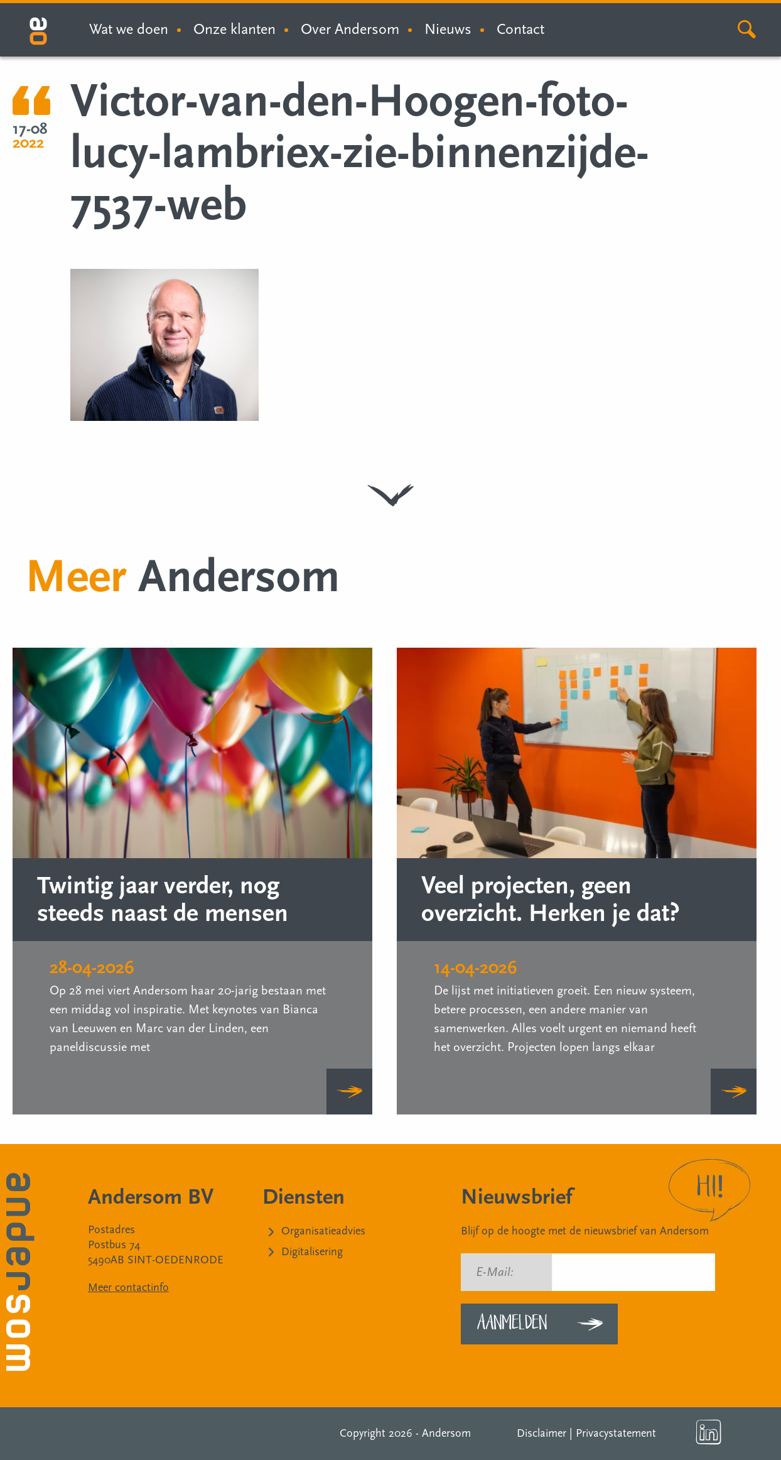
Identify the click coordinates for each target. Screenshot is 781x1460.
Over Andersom (350, 29)
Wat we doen (128, 29)
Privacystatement (616, 1433)
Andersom (446, 1433)
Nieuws (447, 29)
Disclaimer (541, 1433)
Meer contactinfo (128, 1287)
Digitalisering (312, 1251)
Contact (520, 29)
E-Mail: (495, 1272)
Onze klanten (234, 29)
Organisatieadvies (323, 1231)
